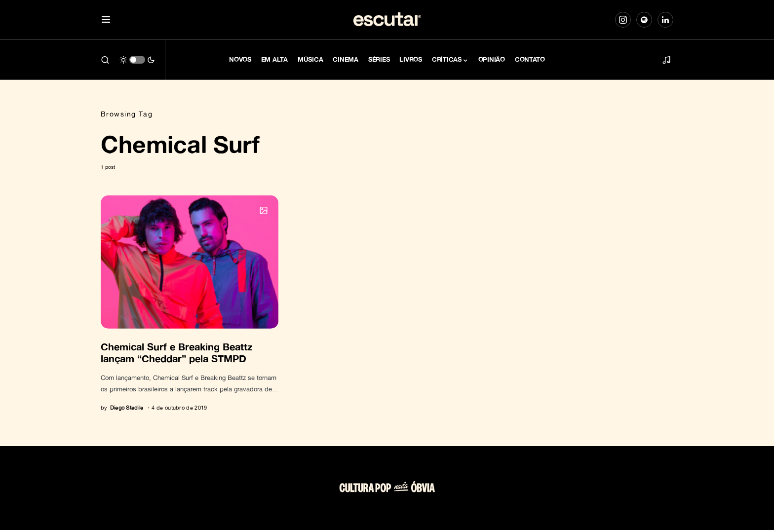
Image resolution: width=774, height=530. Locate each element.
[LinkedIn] (665, 20)
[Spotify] (644, 20)
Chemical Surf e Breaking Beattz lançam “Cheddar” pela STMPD (176, 352)
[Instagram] (623, 20)
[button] (106, 20)
